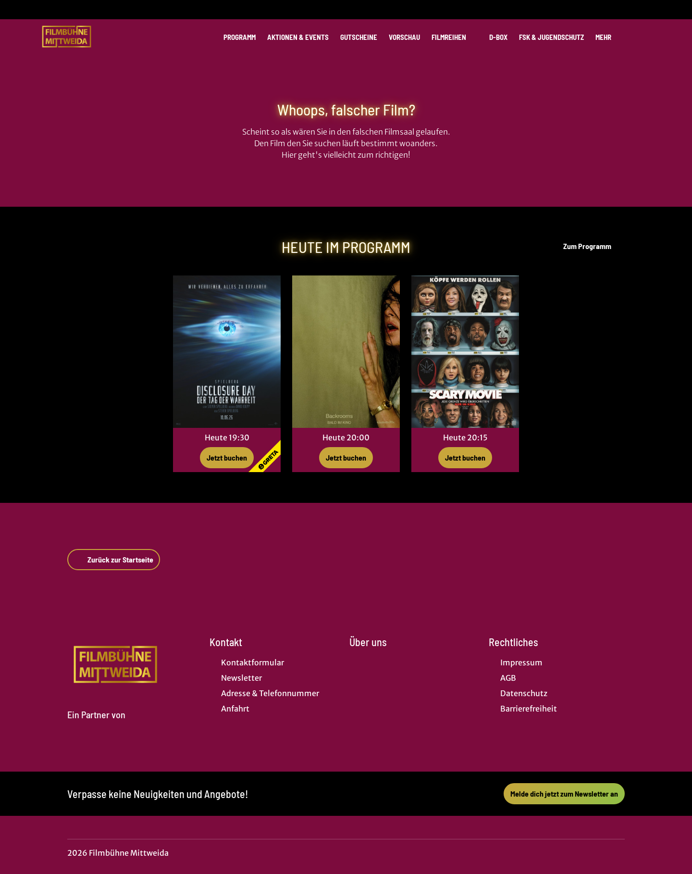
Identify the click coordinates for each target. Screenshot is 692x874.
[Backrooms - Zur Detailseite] (346, 351)
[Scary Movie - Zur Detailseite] (465, 351)
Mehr (609, 37)
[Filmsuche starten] (644, 36)
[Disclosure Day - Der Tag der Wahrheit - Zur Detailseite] (227, 351)
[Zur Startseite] (105, 36)
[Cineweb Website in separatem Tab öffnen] (96, 726)
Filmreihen (455, 37)
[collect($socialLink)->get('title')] (17, 9)
